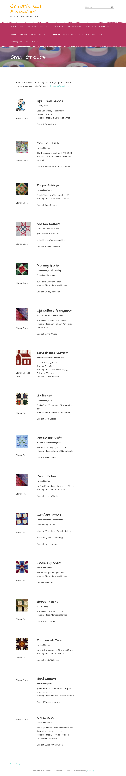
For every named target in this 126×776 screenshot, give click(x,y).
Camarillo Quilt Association (26, 9)
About (46, 34)
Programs (32, 27)
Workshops (44, 27)
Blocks (23, 34)
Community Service (74, 27)
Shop (102, 34)
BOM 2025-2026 (16, 42)
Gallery (13, 34)
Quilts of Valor (32, 42)
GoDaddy (90, 771)
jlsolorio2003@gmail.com (58, 86)
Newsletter (103, 27)
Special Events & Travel (86, 34)
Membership (58, 27)
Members (56, 34)
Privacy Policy (15, 764)
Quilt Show (91, 27)
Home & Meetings (17, 27)
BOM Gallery (35, 34)
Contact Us (68, 34)
